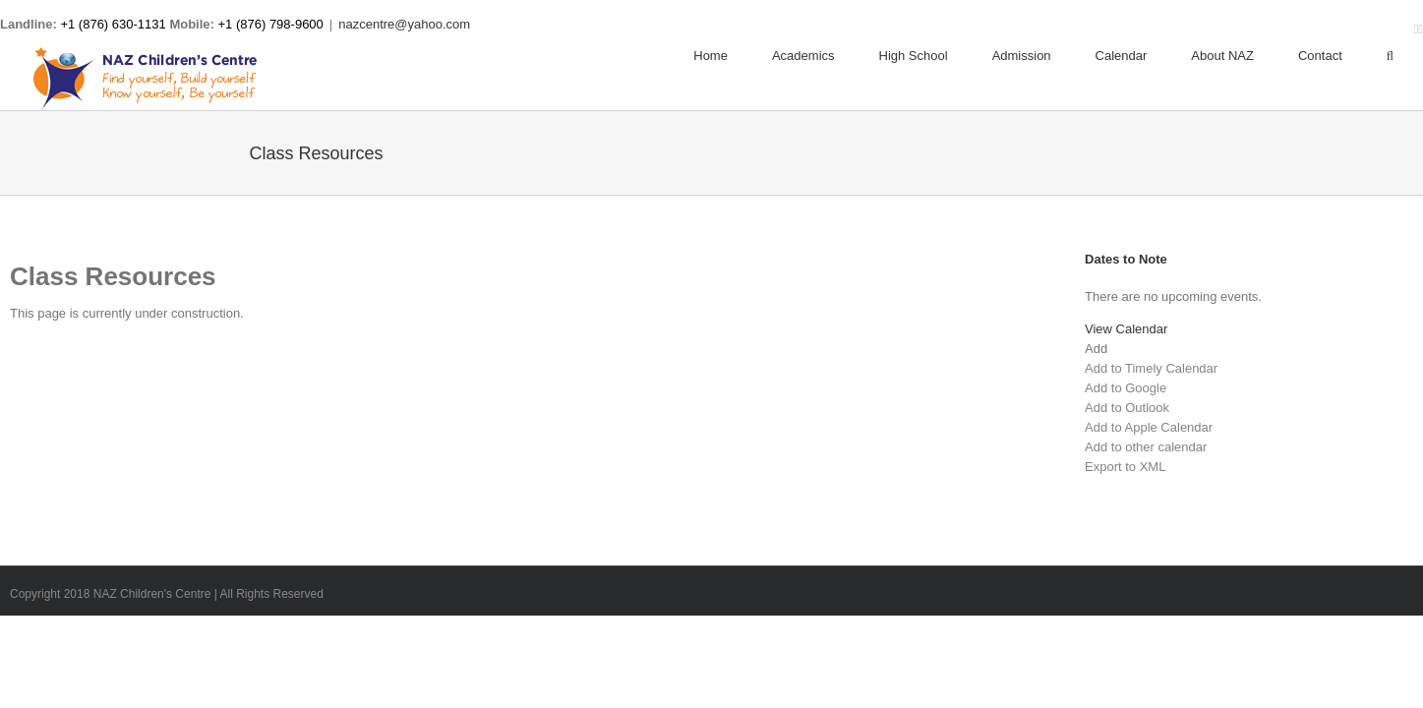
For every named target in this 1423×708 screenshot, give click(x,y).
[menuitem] (732, 56)
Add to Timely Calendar (1151, 368)
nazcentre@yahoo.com (404, 24)
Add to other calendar (1146, 447)
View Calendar (1126, 329)
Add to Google (1125, 388)
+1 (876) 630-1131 (112, 24)
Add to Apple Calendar (1149, 427)
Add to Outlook (1127, 407)
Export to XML (1125, 466)
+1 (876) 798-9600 (271, 24)
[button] (1096, 348)
